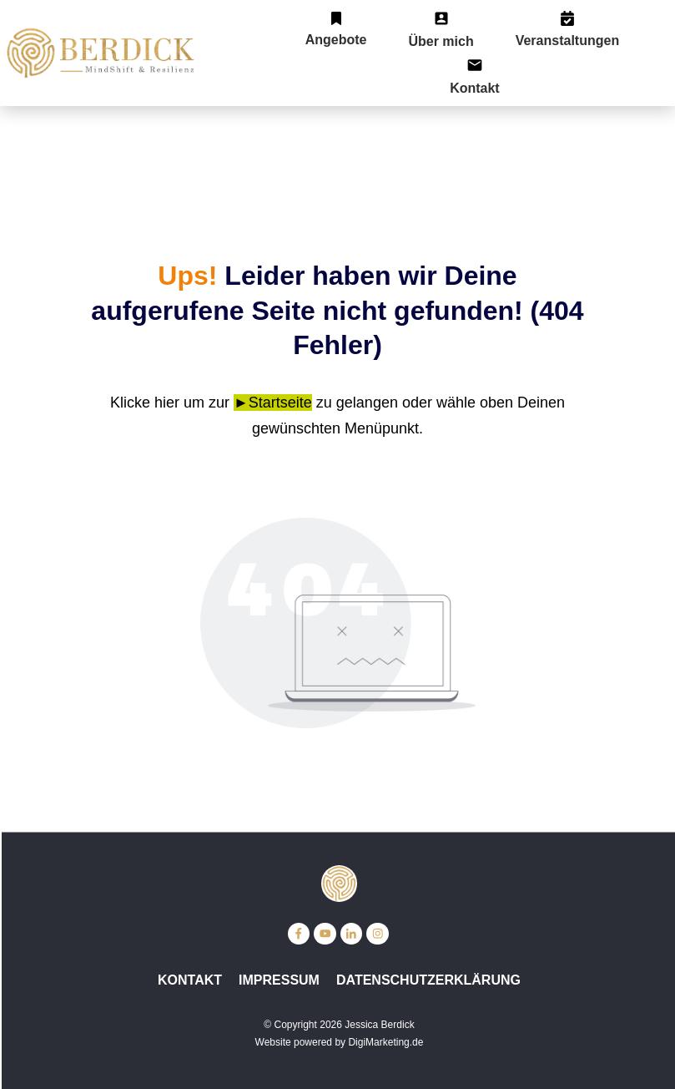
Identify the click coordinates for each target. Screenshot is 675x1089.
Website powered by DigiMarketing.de (339, 1042)
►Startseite (273, 402)
